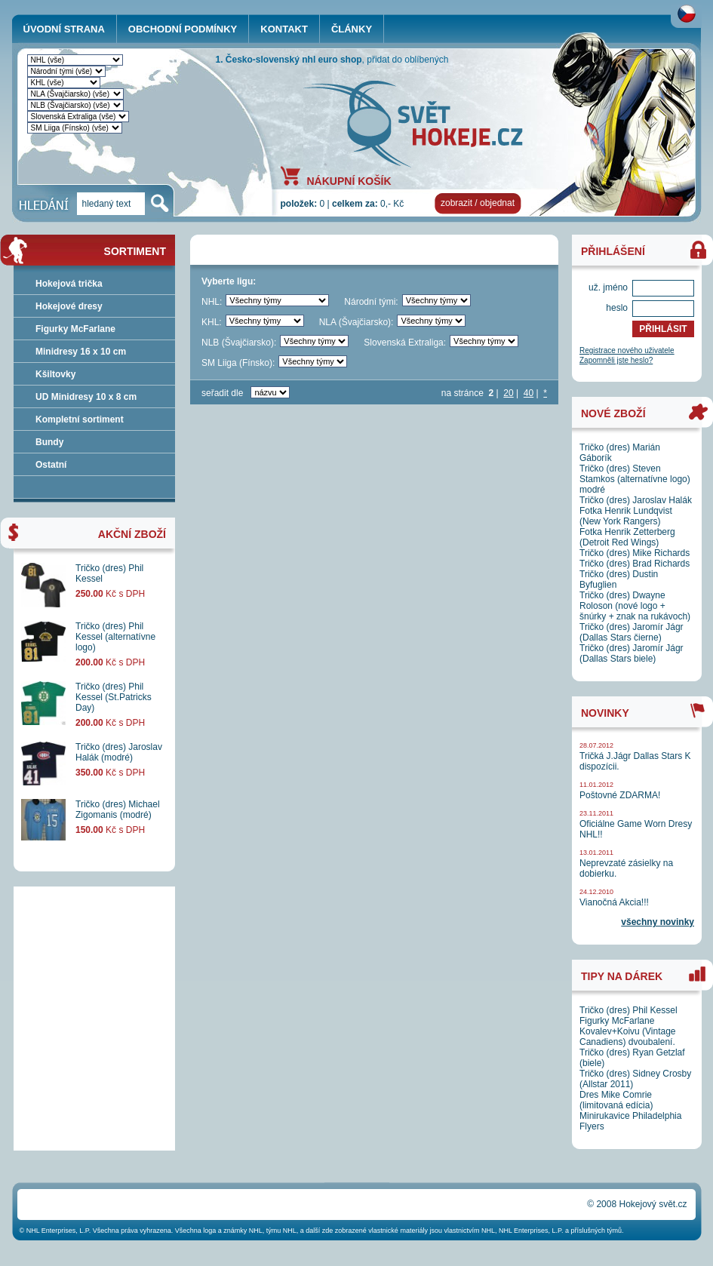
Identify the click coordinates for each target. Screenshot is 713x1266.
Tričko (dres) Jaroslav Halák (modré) (118, 752)
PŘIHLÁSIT (663, 329)
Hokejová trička (69, 283)
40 (528, 393)
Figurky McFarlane (75, 329)
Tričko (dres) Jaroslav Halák (635, 500)
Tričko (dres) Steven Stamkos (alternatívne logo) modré (634, 479)
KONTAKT (284, 29)
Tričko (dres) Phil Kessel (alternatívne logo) (115, 637)
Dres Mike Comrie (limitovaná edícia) (616, 1100)
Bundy (49, 442)
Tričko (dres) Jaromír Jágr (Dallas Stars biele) (631, 653)
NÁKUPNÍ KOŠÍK (349, 180)
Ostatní (50, 464)
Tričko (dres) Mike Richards (634, 553)
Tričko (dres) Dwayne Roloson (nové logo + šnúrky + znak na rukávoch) (634, 606)
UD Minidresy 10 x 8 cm (86, 397)
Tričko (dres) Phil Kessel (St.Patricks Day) (113, 697)
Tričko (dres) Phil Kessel (628, 1010)
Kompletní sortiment (79, 419)
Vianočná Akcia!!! (614, 902)
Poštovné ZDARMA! (619, 795)
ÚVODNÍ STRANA (64, 29)
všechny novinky (657, 922)
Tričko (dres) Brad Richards (634, 563)
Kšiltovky (55, 374)
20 (508, 393)
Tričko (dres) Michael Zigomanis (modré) (117, 809)
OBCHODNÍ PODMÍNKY (182, 29)
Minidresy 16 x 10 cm (80, 351)
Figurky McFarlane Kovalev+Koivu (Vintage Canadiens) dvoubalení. (627, 1031)
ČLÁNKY (351, 29)
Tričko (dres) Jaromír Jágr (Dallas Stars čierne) (631, 632)
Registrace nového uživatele (627, 350)
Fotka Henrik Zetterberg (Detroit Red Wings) (627, 537)
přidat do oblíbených (407, 59)
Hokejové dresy (69, 306)
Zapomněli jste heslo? (616, 360)
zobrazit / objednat (478, 203)
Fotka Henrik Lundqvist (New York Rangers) (625, 516)
